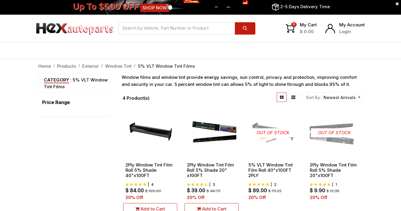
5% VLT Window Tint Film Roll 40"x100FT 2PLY (270, 170)
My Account (352, 25)
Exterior (90, 66)
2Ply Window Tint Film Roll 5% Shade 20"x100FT (333, 170)
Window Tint (118, 66)
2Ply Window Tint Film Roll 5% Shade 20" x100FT (210, 170)
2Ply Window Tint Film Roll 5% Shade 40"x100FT (149, 170)
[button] (341, 97)
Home (44, 66)
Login (345, 31)
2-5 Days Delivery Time (305, 6)
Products (66, 66)
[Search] (245, 28)
